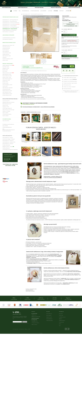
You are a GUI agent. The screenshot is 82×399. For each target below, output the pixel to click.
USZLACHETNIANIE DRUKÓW (74, 7)
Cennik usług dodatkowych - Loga (70, 25)
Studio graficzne (35, 10)
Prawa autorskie (61, 322)
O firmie (15, 10)
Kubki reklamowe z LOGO (7, 74)
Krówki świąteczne (6, 49)
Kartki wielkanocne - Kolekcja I (8, 137)
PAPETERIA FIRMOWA (39, 7)
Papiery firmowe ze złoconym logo (8, 109)
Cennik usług (61, 315)
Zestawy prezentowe (6, 48)
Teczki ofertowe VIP (6, 100)
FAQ (19, 10)
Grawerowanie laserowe (7, 130)
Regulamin (60, 318)
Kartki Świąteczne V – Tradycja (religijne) (9, 25)
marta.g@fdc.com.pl (35, 321)
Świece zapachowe (6, 51)
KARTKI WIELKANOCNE (22, 7)
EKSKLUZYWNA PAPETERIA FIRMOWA (11, 98)
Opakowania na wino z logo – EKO (8, 45)
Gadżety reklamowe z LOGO (8, 65)
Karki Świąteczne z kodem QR (8, 39)
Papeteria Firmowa (49, 317)
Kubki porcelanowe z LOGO (8, 72)
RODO (60, 323)
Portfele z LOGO (5, 83)
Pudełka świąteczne (6, 54)
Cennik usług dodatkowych (7, 127)
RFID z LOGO (5, 71)
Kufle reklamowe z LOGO (7, 92)
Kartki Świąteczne (48, 315)
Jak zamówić (43, 10)
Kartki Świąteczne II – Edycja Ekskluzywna (10, 21)
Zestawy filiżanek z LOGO (7, 95)
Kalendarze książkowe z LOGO (8, 58)
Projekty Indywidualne (49, 320)
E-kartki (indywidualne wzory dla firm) (9, 37)
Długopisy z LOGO (6, 68)
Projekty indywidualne (6, 145)
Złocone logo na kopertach (7, 108)
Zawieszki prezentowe (6, 46)
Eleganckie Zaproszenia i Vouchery (8, 102)
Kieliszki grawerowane (6, 89)
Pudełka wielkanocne (6, 148)
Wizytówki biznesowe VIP (7, 103)
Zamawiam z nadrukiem (69, 34)
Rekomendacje (25, 10)
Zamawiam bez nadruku (69, 55)
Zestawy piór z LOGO (6, 80)
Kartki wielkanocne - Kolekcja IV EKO (9, 142)
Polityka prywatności (62, 320)
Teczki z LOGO (5, 86)
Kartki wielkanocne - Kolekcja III (8, 140)
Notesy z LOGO (5, 60)
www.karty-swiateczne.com (35, 254)
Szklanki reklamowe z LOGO (7, 90)
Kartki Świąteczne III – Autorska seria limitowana (11, 22)
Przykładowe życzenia (70, 24)
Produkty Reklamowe (49, 318)
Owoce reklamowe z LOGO (7, 75)
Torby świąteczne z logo (7, 52)
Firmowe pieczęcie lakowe (7, 114)
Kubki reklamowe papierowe (7, 78)
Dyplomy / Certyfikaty (6, 111)
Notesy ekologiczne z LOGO (7, 84)
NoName (41, 333)
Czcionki (50, 10)
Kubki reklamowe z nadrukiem (7, 87)
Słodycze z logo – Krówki (7, 77)
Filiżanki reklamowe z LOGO (7, 93)
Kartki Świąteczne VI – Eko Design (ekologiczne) (11, 27)
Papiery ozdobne (5, 112)
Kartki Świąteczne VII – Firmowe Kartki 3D (10, 28)
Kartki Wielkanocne (49, 313)
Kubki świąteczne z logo (7, 55)
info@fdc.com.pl (34, 315)
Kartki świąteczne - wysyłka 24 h (8, 31)
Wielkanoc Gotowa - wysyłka (8, 146)
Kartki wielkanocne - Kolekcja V (8, 143)
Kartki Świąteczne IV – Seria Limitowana (11, 24)
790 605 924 (74, 79)
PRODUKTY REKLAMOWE (56, 7)
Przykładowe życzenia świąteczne (8, 124)
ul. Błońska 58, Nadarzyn (35, 322)
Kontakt (62, 10)
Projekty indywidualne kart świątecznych (9, 30)
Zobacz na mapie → (35, 324)
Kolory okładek (5, 125)
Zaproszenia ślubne (6, 120)
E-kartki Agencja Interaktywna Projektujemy (10, 149)
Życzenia (56, 10)
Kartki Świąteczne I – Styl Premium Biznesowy (10, 19)
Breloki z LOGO (5, 69)
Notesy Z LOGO (5, 105)
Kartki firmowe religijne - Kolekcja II (9, 139)
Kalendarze (4, 57)
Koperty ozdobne (5, 115)
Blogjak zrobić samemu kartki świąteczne (9, 129)
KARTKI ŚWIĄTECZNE (6, 7)
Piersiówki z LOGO (6, 66)
